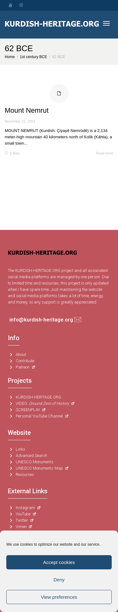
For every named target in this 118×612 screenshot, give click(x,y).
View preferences (59, 597)
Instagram (24, 508)
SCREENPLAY (27, 410)
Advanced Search (27, 456)
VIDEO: (41, 403)
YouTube (22, 514)
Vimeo (20, 527)
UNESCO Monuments (30, 462)
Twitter (21, 520)
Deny (59, 579)
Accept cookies (59, 562)
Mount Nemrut (26, 110)
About (17, 354)
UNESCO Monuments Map (38, 468)
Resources (21, 474)
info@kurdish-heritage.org (41, 319)
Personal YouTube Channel (38, 416)
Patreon (22, 367)
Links (16, 449)
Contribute (21, 361)
